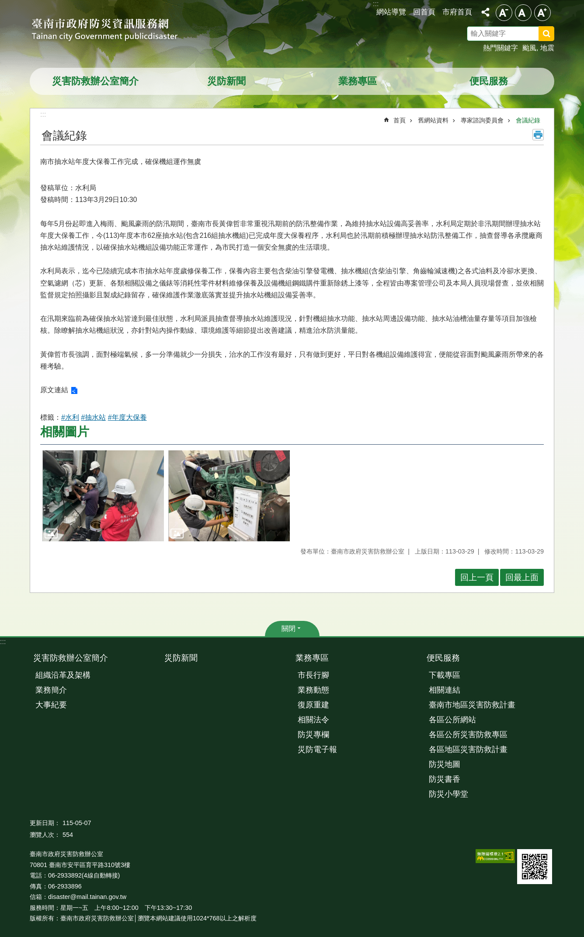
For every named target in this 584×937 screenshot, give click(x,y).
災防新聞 (226, 81)
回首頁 (424, 11)
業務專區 (357, 81)
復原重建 (313, 704)
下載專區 (444, 675)
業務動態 (313, 690)
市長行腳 (313, 675)
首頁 (399, 120)
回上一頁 (477, 577)
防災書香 (444, 779)
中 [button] (523, 12)
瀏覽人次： (45, 834)
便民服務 (488, 81)
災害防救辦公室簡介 (95, 81)
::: (3, 641)
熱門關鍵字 (500, 48)
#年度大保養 (127, 417)
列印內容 (538, 134)
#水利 (70, 417)
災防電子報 (317, 749)
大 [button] (542, 12)
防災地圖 (444, 764)
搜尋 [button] (546, 33)
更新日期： (45, 822)
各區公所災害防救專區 (468, 734)
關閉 (288, 628)
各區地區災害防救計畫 (468, 749)
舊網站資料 (433, 120)
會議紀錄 (528, 120)
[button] (103, 496)
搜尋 (557, 35)
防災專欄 (313, 734)
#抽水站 (93, 417)
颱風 (529, 48)
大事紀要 (51, 704)
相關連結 (444, 690)
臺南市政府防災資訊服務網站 (113, 30)
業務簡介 (51, 690)
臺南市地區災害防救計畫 (472, 704)
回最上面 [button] (522, 577)
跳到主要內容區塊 (4, 4)
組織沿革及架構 (62, 675)
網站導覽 (391, 11)
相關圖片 (64, 432)
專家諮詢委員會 (482, 120)
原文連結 (54, 390)
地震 (547, 48)
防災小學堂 (448, 794)
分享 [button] (485, 12)
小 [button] (504, 12)
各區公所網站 (452, 719)
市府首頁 (457, 11)
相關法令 (313, 719)
